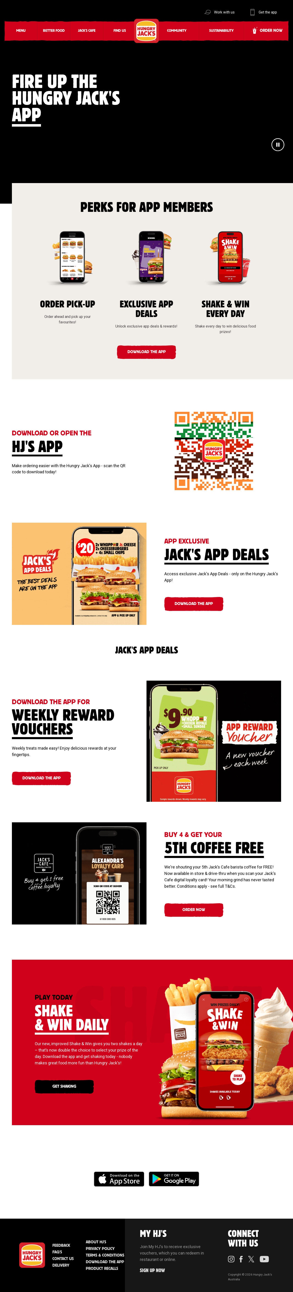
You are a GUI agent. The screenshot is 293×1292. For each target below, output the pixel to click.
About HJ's (96, 1242)
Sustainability (221, 30)
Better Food (54, 30)
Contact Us (63, 1258)
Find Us (120, 30)
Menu (21, 30)
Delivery (60, 1265)
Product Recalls (102, 1268)
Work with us (224, 12)
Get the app (268, 12)
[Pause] (278, 145)
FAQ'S (57, 1252)
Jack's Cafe (86, 30)
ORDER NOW (193, 909)
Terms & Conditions (105, 1255)
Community (177, 30)
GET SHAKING (64, 1086)
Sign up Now (152, 1270)
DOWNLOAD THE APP (147, 352)
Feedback (61, 1245)
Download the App (105, 1262)
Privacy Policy (100, 1248)
